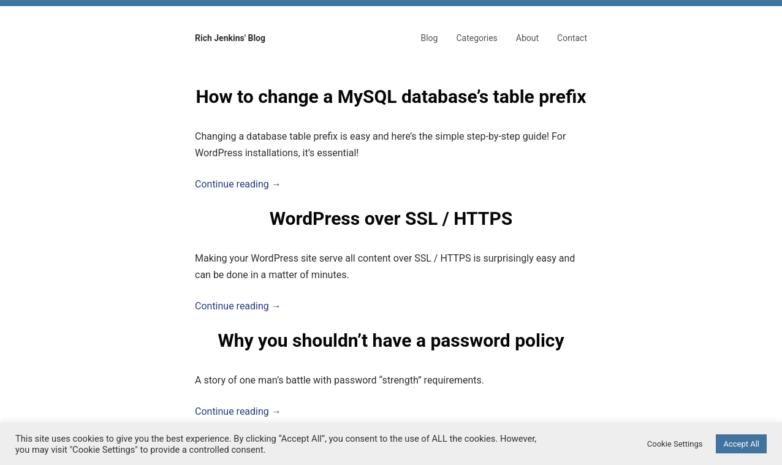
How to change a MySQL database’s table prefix (391, 96)
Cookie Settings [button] (675, 443)
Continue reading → (238, 184)
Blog (429, 38)
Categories (476, 38)
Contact (572, 38)
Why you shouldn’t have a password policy (391, 340)
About (527, 38)
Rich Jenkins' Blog (230, 38)
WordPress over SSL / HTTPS (391, 218)
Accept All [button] (741, 443)
